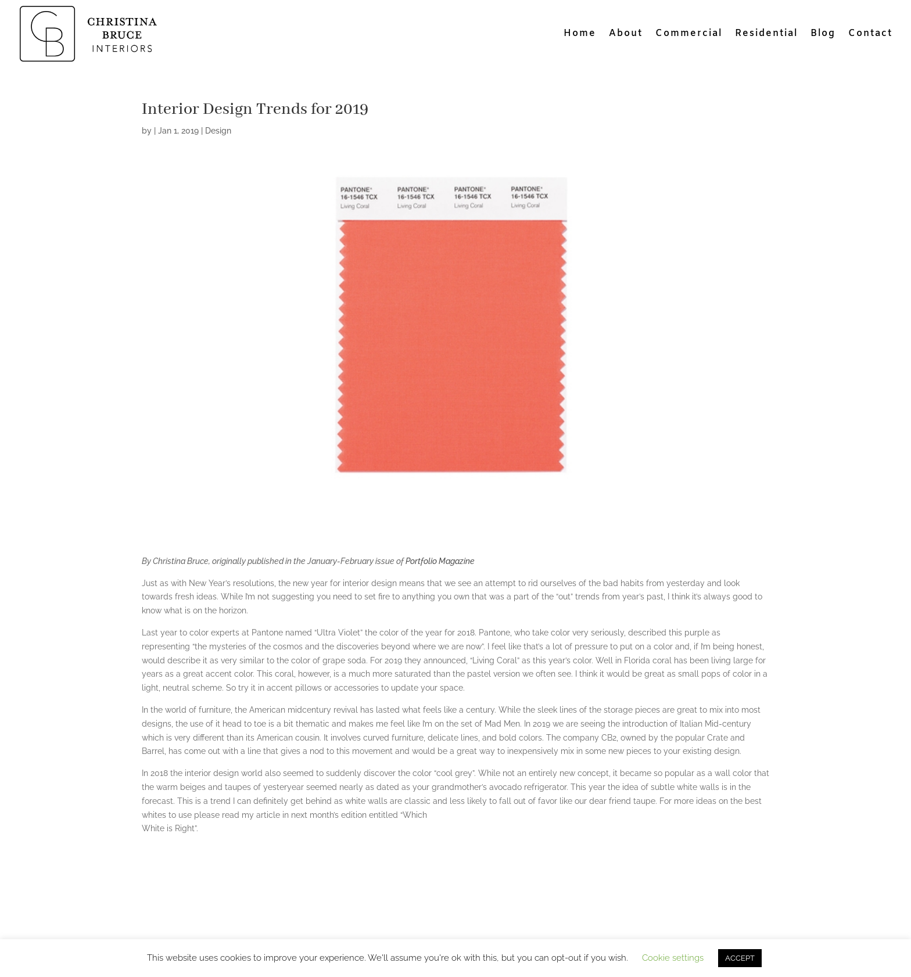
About (626, 34)
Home (580, 34)
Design (218, 130)
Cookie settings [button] (673, 958)
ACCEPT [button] (740, 958)
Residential (766, 34)
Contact (870, 34)
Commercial (688, 34)
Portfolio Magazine (441, 561)
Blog (822, 34)
